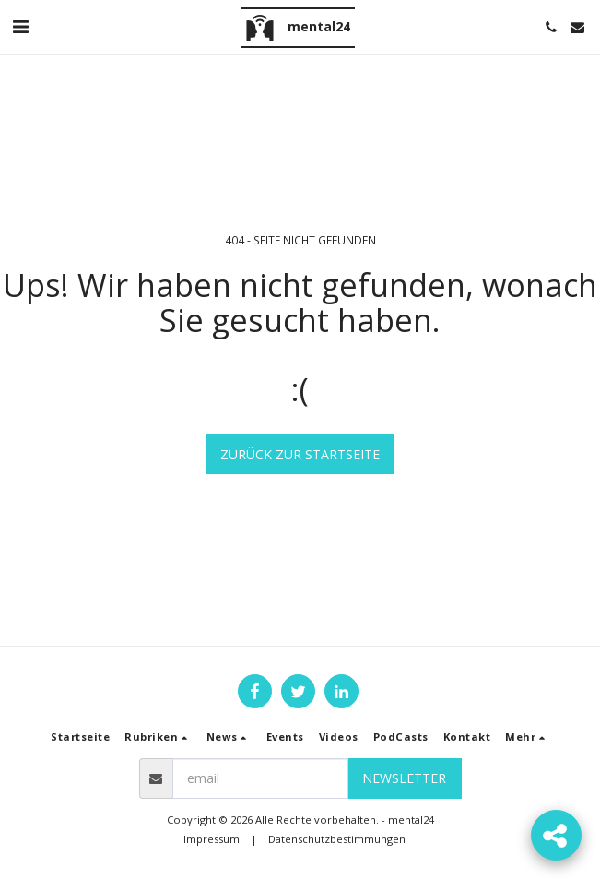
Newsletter (404, 778)
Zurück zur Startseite (300, 454)
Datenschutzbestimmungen (337, 839)
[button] (20, 26)
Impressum (211, 839)
